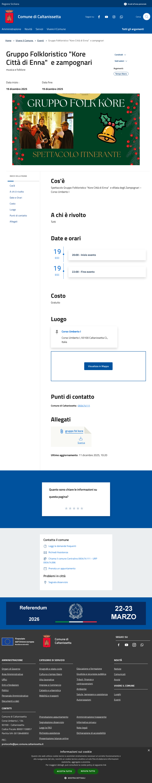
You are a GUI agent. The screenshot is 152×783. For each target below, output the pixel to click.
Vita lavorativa (46, 679)
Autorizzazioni (84, 699)
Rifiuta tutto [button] (88, 771)
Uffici (4, 679)
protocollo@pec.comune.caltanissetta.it (22, 744)
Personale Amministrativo (15, 695)
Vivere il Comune (25, 40)
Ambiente (81, 689)
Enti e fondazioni (10, 685)
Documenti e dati (10, 701)
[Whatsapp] (120, 16)
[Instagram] (113, 16)
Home (8, 40)
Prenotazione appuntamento (53, 717)
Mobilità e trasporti (49, 695)
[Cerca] (146, 16)
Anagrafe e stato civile (50, 669)
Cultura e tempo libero (50, 674)
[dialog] (76, 765)
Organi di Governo (11, 669)
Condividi (121, 55)
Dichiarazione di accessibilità (91, 733)
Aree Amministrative (12, 674)
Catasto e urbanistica (50, 690)
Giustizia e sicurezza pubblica (91, 674)
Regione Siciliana (10, 4)
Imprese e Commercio (50, 685)
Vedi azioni (121, 61)
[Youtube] (105, 16)
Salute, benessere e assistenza (92, 694)
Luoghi (117, 694)
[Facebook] (98, 16)
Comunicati (120, 674)
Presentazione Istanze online (54, 738)
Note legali (82, 727)
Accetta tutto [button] (64, 771)
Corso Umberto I (71, 331)
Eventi (40, 40)
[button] (76, 777)
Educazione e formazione (89, 668)
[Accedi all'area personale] (135, 3)
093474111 (84, 405)
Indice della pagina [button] (18, 176)
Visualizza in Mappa (98, 366)
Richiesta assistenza (49, 733)
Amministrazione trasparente (91, 717)
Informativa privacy (86, 722)
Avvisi (117, 679)
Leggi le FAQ (45, 727)
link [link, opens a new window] (104, 765)
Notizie (117, 669)
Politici (5, 690)
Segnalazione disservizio (51, 722)
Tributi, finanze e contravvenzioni (85, 681)
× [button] (149, 750)
